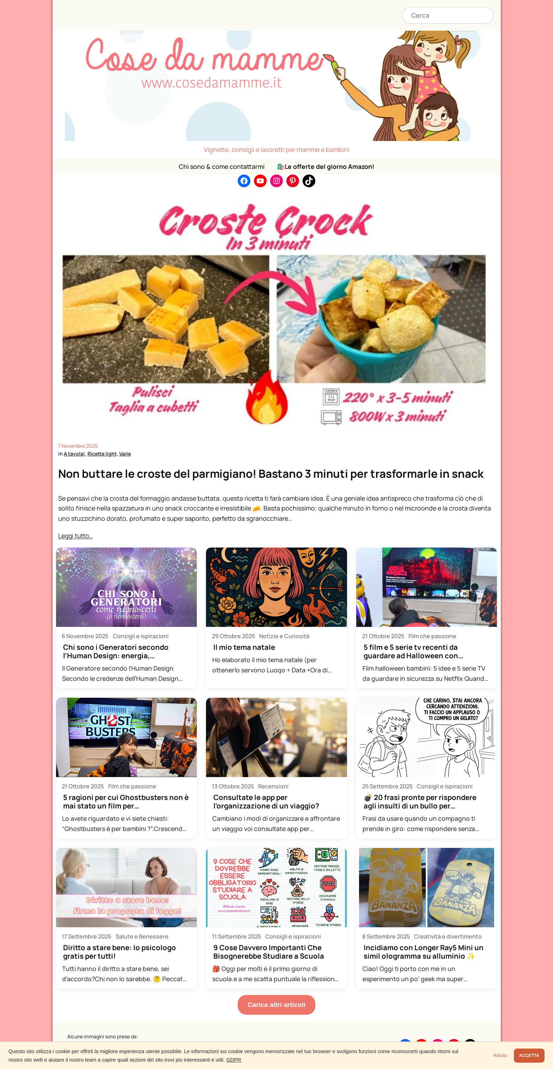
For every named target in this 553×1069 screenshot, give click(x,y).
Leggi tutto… (76, 535)
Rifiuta (479, 1055)
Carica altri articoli (276, 1004)
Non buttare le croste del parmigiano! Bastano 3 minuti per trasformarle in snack (273, 473)
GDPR (256, 1060)
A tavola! (74, 453)
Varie (125, 453)
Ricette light (102, 453)
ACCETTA (522, 1055)
